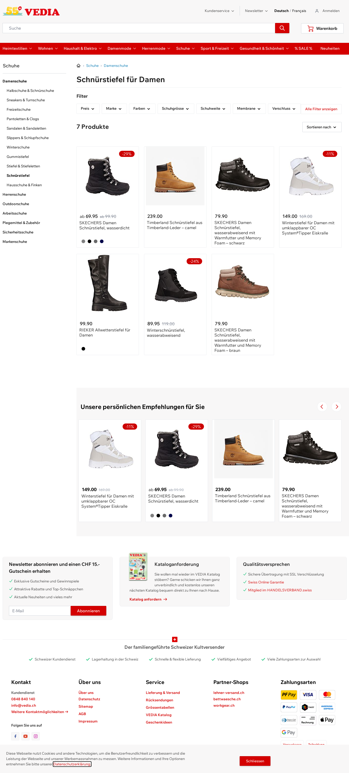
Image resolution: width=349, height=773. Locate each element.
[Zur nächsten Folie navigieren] (336, 407)
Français (299, 10)
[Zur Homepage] (78, 66)
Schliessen (255, 761)
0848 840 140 (23, 699)
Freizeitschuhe (19, 109)
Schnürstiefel (18, 175)
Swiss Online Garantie (266, 582)
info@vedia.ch (23, 705)
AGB (82, 714)
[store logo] (31, 11)
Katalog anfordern (148, 599)
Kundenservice (220, 10)
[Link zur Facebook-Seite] (16, 736)
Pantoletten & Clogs (23, 119)
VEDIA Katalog (159, 715)
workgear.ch (224, 705)
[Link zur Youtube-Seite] (26, 736)
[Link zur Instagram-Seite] (36, 736)
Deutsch (281, 10)
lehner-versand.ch (228, 692)
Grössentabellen (160, 707)
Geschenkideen (159, 722)
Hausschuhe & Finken (24, 185)
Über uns (86, 692)
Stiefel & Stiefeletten (23, 166)
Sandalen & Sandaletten (26, 128)
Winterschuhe (18, 147)
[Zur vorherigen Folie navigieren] (322, 407)
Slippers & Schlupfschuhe (28, 137)
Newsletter (256, 10)
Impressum (88, 721)
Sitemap (86, 706)
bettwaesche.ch (227, 699)
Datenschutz (89, 699)
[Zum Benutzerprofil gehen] (327, 11)
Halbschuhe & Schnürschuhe (30, 90)
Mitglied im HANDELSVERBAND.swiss (280, 590)
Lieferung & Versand (163, 692)
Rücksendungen (159, 700)
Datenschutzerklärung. (72, 764)
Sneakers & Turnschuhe (26, 100)
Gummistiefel (18, 156)
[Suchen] (282, 28)
